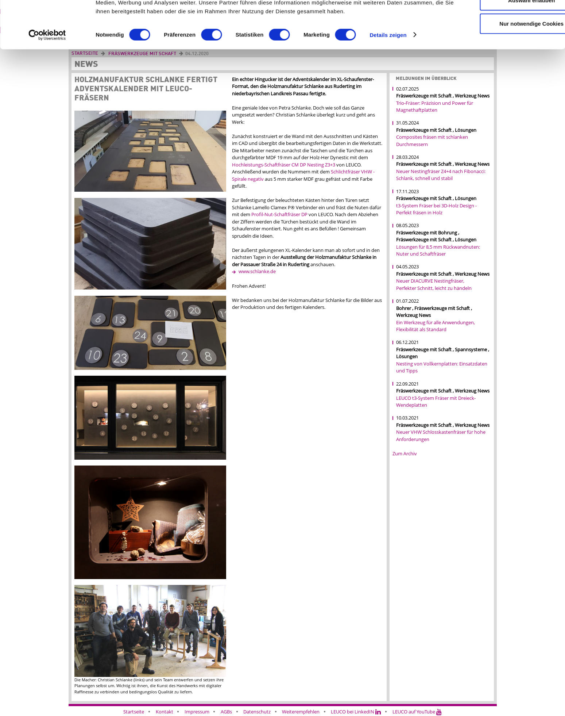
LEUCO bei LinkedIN (356, 711)
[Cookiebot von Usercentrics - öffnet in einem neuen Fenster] (47, 76)
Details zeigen (387, 76)
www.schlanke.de (257, 271)
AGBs (226, 711)
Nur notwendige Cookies (504, 65)
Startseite (133, 711)
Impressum (197, 711)
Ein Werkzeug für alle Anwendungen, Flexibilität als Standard (435, 326)
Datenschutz (257, 711)
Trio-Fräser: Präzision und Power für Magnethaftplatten (434, 107)
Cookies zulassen (504, 19)
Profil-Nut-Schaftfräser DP (279, 214)
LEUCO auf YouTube (417, 711)
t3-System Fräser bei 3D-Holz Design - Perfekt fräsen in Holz (436, 209)
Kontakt (164, 711)
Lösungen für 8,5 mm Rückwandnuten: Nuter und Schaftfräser (438, 250)
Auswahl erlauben (504, 42)
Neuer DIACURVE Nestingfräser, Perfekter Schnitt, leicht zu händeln (434, 284)
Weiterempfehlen (301, 711)
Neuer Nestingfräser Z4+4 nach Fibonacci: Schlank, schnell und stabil (440, 175)
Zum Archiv (404, 453)
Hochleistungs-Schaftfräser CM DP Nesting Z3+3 (284, 164)
